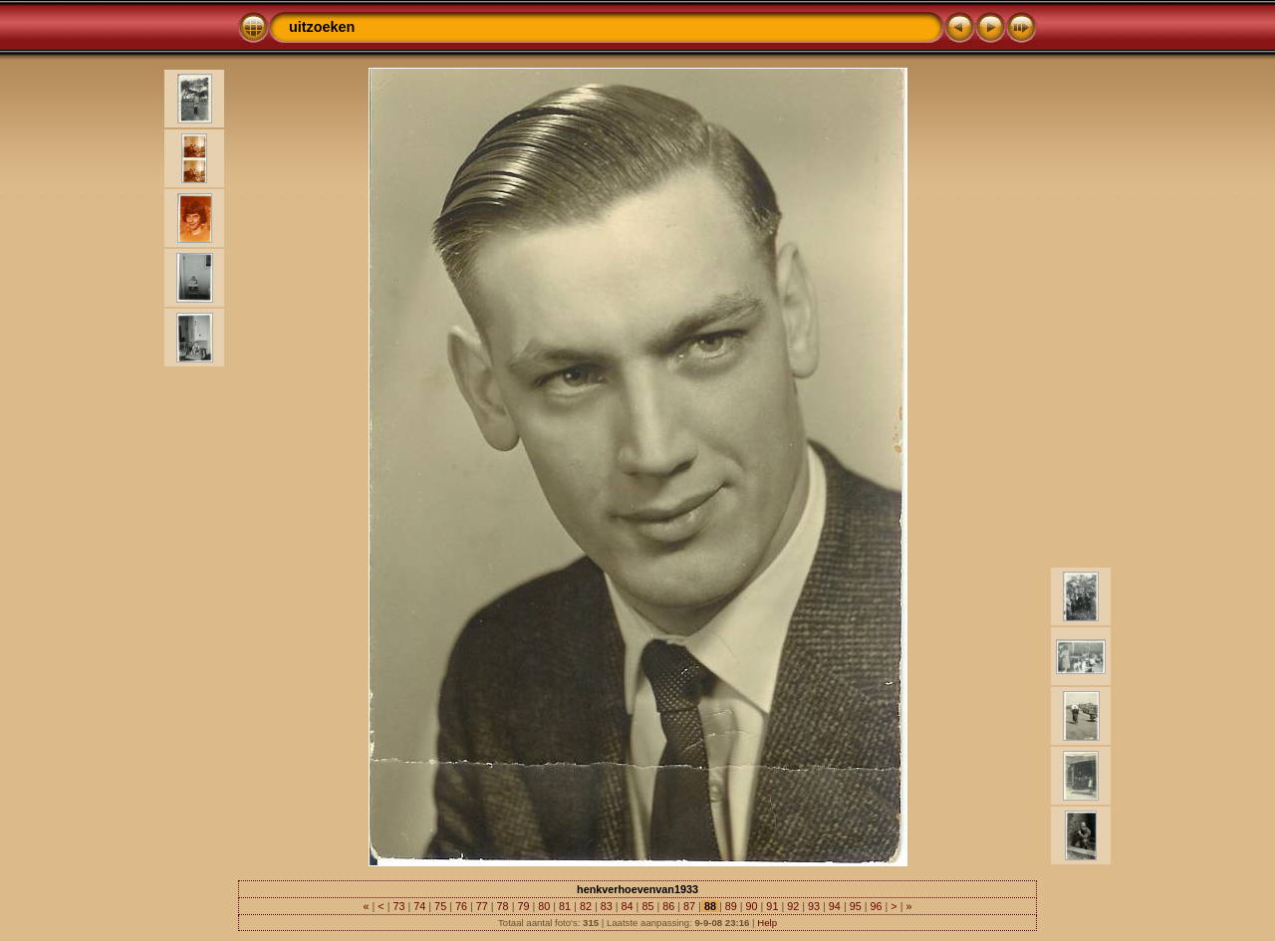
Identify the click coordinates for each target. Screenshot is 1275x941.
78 (503, 906)
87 (689, 906)
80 (544, 906)
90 (752, 906)
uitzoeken (322, 27)
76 (461, 906)
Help (767, 922)
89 (731, 906)
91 (772, 906)
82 (586, 906)
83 (607, 906)
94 (835, 906)
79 (523, 906)
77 (482, 906)
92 (793, 906)
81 (565, 906)
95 (856, 906)
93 (814, 906)
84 (628, 906)
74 (419, 906)
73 (398, 906)
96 (877, 906)
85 (647, 906)
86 (668, 906)
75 (440, 906)
